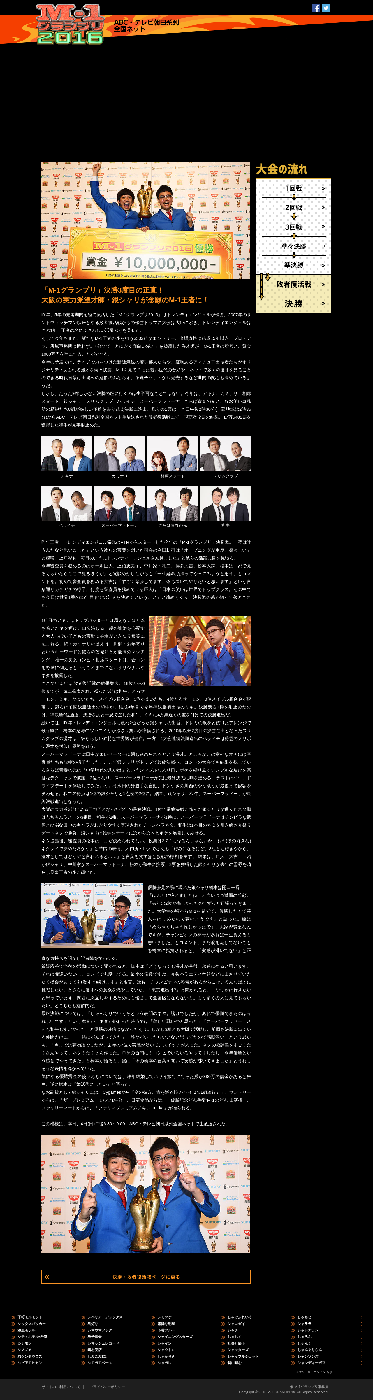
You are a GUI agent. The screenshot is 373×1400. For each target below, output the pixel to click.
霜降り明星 (171, 1324)
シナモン (29, 1343)
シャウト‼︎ (170, 1350)
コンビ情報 (201, 10)
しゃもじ (309, 1317)
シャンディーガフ (316, 1363)
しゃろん (309, 1337)
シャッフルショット (248, 1356)
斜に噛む (239, 1363)
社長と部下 (241, 1343)
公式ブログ (293, 10)
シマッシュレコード (108, 1343)
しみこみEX (101, 1356)
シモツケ (169, 1317)
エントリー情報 (167, 10)
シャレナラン (312, 1330)
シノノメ (29, 1350)
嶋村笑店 (99, 1350)
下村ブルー (171, 1330)
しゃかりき (171, 1356)
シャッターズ (242, 1350)
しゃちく (239, 1337)
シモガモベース (104, 1363)
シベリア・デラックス (109, 1317)
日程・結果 (132, 10)
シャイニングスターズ (179, 1337)
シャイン (169, 1343)
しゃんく (309, 1343)
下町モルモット (34, 1317)
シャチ (237, 1330)
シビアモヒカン (34, 1363)
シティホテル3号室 (37, 1337)
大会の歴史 (233, 10)
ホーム (263, 10)
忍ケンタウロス (34, 1356)
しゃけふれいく (244, 1317)
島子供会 (99, 1337)
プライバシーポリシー (107, 1387)
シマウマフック (104, 1330)
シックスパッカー (36, 1324)
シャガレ (169, 1363)
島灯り (97, 1324)
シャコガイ (241, 1324)
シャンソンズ (312, 1356)
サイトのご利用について (61, 1387)
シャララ (309, 1324)
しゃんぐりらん (314, 1350)
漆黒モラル (31, 1330)
